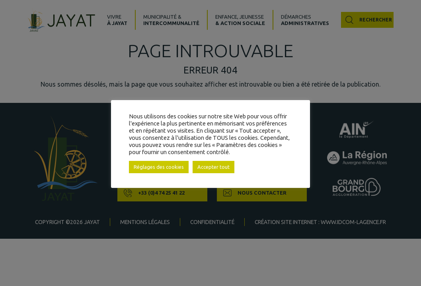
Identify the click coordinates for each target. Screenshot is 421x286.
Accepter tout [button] (213, 167)
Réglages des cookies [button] (159, 167)
